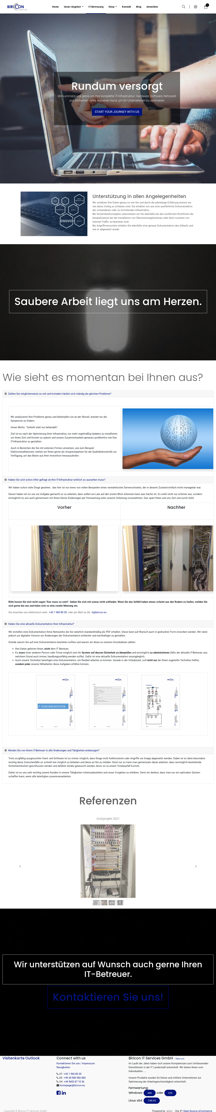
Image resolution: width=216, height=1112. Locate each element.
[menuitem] (55, 6)
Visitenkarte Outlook (21, 1058)
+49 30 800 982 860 (75, 1077)
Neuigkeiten (63, 1067)
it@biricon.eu (99, 612)
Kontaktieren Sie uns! (108, 997)
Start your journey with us (117, 111)
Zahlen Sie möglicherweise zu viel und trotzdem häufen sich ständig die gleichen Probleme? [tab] (59, 393)
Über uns (180, 1058)
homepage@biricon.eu (72, 1085)
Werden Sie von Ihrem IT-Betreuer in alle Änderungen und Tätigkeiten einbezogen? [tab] (53, 750)
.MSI (149, 1093)
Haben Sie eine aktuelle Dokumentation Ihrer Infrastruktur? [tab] (41, 623)
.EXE (170, 1093)
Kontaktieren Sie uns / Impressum (76, 1063)
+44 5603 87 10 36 (74, 1081)
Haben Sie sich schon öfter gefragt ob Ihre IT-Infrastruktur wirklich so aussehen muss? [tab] (56, 479)
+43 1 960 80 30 (58, 612)
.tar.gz (151, 1100)
